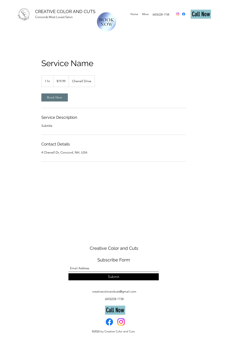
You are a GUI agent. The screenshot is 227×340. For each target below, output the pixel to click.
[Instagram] (178, 14)
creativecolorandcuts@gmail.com (114, 291)
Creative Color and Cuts (114, 248)
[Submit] (113, 276)
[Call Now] (201, 14)
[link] (54, 97)
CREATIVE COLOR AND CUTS (65, 11)
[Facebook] (184, 14)
